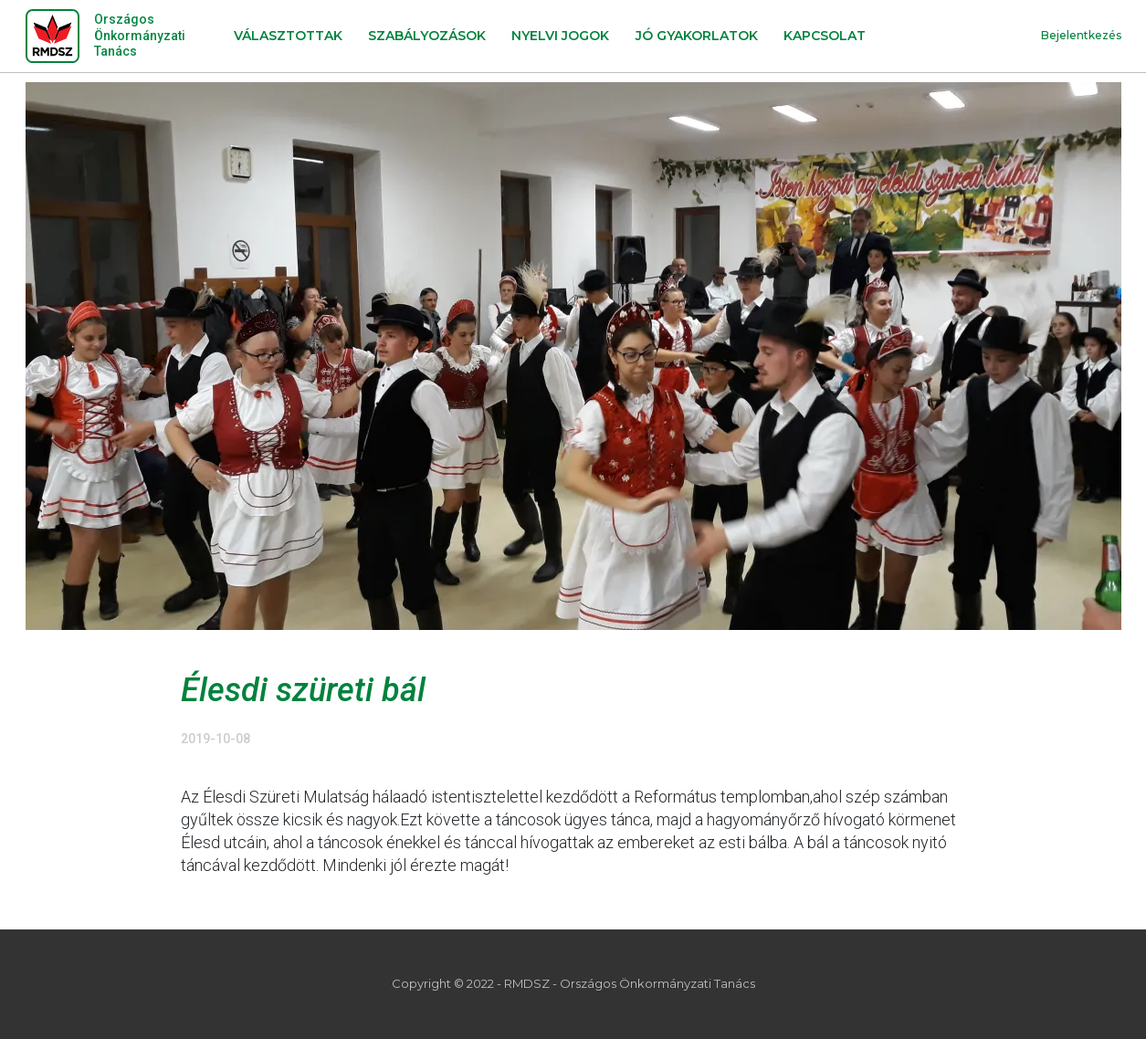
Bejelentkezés (1081, 35)
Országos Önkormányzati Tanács (139, 35)
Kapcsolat (824, 35)
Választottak (288, 35)
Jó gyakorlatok (697, 35)
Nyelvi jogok (560, 35)
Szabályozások (427, 35)
